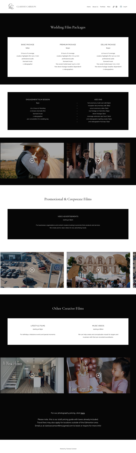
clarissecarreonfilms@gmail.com (59, 426)
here (83, 413)
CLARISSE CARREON (26, 6)
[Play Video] (32, 160)
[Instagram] (116, 7)
